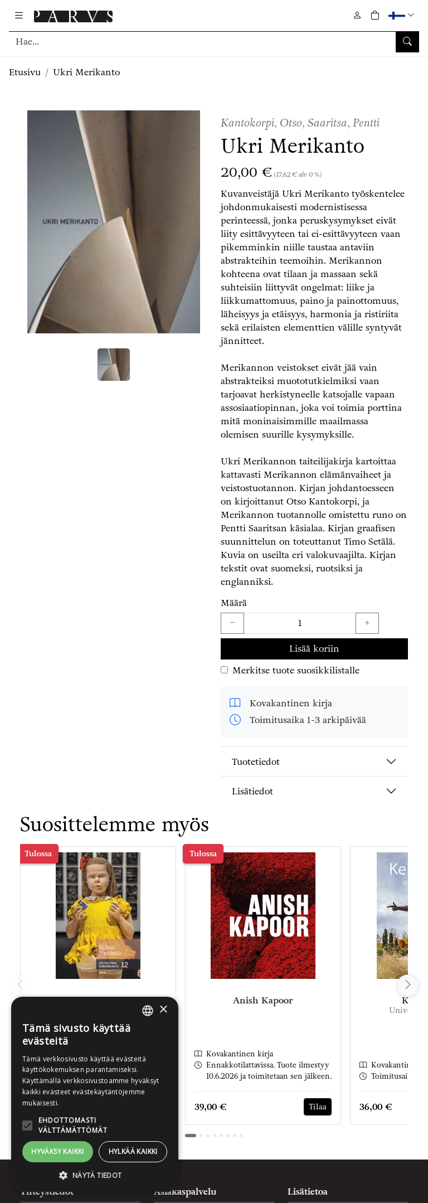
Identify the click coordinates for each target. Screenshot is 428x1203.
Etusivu (25, 72)
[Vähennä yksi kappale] (232, 623)
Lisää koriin (314, 648)
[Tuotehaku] (214, 41)
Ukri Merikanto (86, 72)
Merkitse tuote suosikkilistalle (295, 670)
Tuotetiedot (256, 761)
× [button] (163, 1010)
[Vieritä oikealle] (408, 985)
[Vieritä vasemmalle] (20, 985)
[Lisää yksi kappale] (367, 623)
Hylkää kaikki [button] (133, 1151)
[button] (402, 15)
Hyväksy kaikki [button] (57, 1151)
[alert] (94, 1094)
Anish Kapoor (263, 1000)
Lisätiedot (252, 791)
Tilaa (318, 1107)
